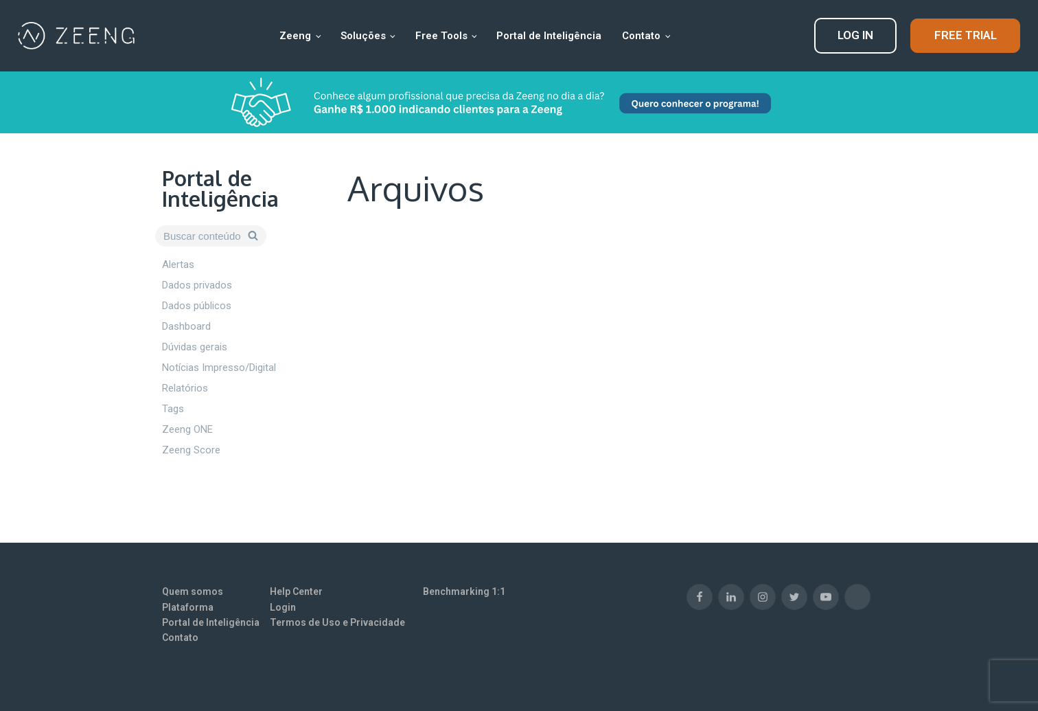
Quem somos (192, 591)
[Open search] (210, 236)
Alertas (178, 264)
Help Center (296, 591)
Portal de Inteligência (548, 36)
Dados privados (197, 285)
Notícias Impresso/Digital (219, 367)
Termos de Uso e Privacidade (337, 622)
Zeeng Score (191, 450)
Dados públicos (196, 306)
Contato (641, 36)
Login (283, 607)
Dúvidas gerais (194, 347)
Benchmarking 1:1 (464, 591)
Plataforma (188, 607)
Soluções (363, 36)
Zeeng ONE (187, 429)
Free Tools (441, 36)
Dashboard (186, 326)
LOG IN (855, 35)
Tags (173, 409)
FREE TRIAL (965, 35)
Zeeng (295, 36)
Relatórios (185, 388)
